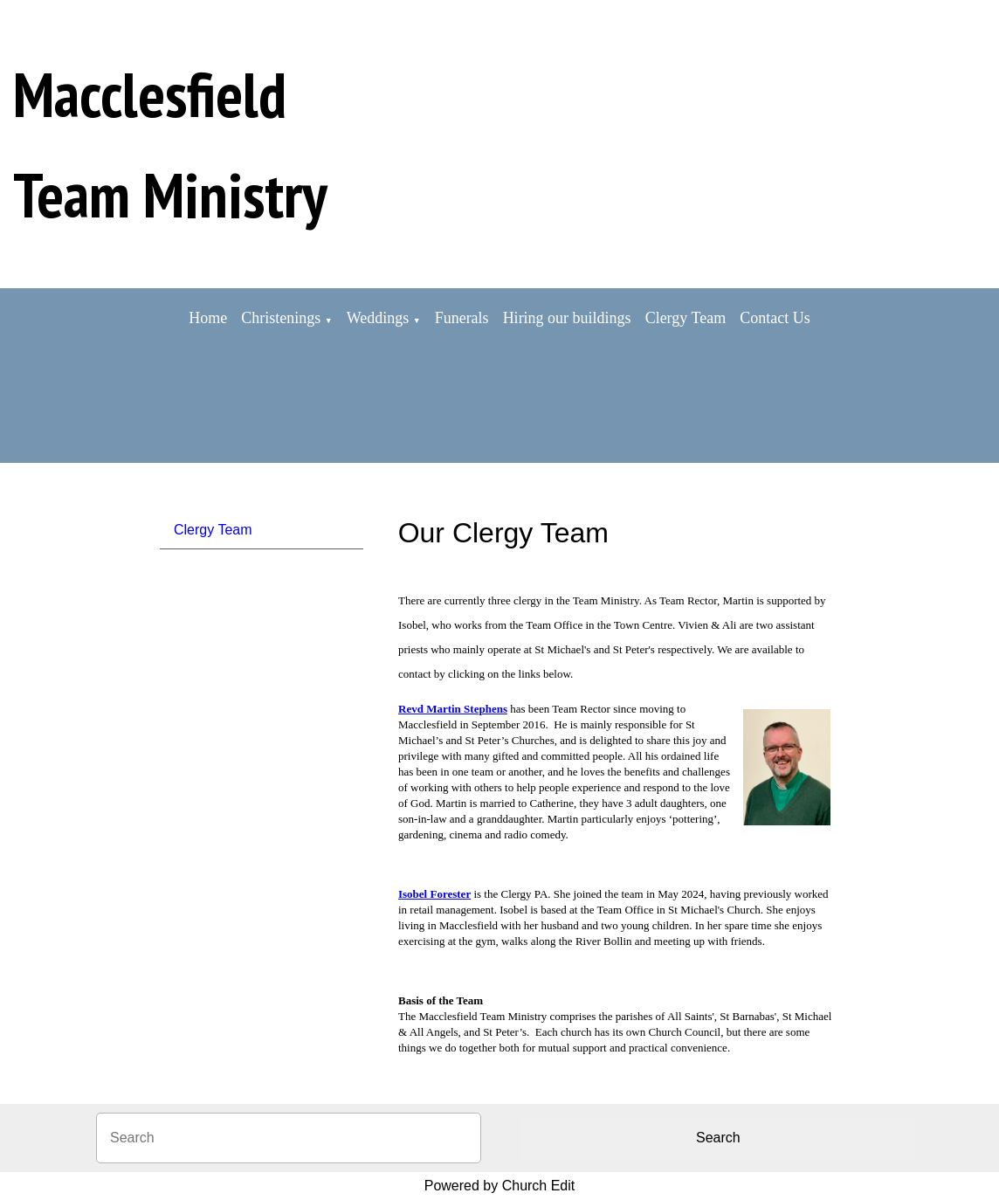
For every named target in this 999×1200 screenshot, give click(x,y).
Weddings (378, 318)
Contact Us (775, 318)
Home (208, 318)
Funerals (462, 318)
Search (718, 1137)
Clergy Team (686, 318)
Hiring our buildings (567, 318)
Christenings (280, 318)
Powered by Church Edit (499, 1185)
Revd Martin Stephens (452, 708)
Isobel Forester (434, 893)
